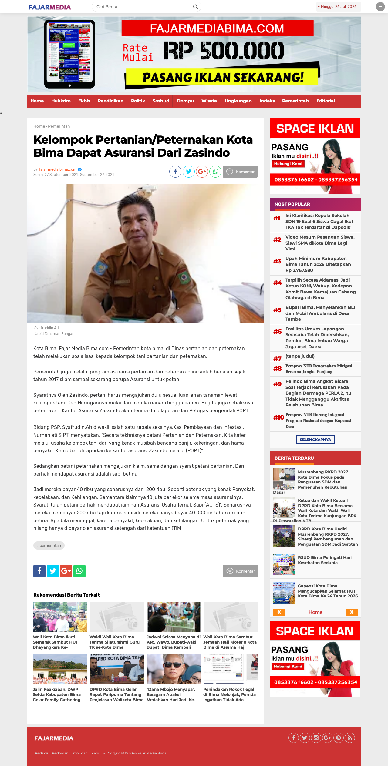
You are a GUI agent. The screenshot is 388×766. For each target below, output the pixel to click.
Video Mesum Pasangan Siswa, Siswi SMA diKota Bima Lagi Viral (319, 243)
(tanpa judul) (300, 356)
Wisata (209, 101)
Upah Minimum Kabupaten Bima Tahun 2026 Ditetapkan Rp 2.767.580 (318, 264)
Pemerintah (295, 101)
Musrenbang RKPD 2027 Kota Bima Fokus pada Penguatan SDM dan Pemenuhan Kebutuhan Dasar (310, 482)
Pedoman (60, 753)
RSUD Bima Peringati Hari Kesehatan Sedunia (325, 560)
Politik (138, 101)
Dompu (185, 101)
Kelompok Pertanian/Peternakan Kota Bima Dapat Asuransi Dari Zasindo (143, 146)
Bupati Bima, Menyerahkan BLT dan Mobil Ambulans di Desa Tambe (320, 313)
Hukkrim (61, 101)
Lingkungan (238, 101)
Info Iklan (79, 753)
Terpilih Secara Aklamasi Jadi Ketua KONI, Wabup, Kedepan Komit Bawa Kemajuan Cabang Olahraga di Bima (320, 289)
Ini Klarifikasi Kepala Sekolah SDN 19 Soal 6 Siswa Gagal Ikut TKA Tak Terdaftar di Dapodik (319, 221)
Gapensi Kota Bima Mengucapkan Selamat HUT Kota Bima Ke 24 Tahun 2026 (328, 591)
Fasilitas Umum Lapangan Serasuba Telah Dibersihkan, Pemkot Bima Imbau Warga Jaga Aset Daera (317, 338)
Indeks (267, 101)
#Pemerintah (49, 545)
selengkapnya (315, 439)
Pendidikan (110, 101)
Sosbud (161, 101)
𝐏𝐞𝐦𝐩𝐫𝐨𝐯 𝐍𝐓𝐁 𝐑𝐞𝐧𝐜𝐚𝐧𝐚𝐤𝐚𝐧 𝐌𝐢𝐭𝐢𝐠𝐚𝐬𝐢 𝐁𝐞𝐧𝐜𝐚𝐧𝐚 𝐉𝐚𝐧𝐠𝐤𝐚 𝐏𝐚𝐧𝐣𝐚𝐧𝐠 (318, 369)
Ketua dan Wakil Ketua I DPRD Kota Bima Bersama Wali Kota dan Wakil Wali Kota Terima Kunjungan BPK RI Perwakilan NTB (314, 510)
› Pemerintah (58, 126)
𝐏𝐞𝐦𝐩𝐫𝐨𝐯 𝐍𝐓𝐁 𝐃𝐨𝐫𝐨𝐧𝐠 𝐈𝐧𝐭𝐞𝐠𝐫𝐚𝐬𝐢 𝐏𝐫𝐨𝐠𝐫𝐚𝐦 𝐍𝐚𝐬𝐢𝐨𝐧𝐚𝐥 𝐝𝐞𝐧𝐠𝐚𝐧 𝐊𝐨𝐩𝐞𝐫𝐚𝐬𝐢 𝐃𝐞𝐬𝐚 (318, 420)
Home (37, 101)
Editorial (325, 101)
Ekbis (84, 101)
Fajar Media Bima (151, 753)
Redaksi (41, 753)
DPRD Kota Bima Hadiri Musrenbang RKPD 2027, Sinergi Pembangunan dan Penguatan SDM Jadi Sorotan (328, 537)
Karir (95, 753)
